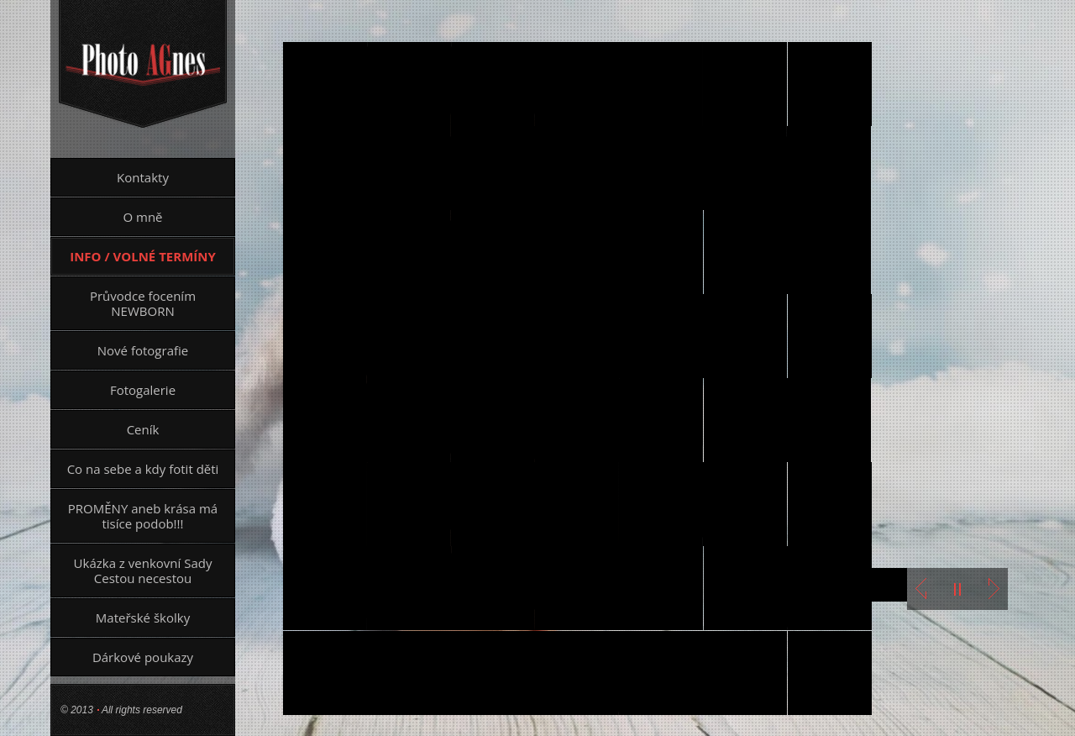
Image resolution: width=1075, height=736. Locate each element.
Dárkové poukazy (142, 657)
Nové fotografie (142, 350)
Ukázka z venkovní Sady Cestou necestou (143, 570)
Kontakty (143, 177)
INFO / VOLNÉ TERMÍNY (143, 256)
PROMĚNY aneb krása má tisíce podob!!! (143, 516)
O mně (142, 216)
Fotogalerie (143, 389)
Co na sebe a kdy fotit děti (143, 468)
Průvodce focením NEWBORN (143, 303)
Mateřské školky (143, 617)
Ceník (143, 429)
